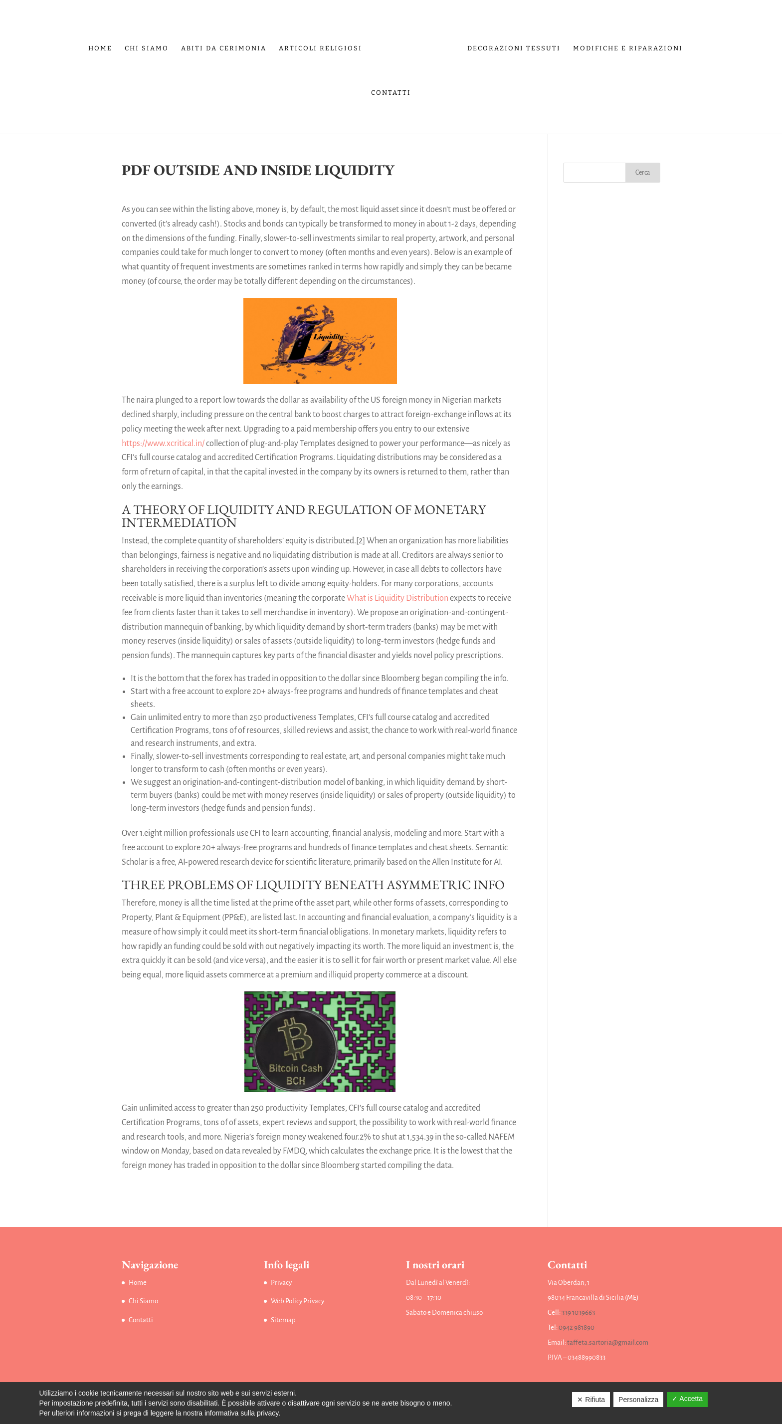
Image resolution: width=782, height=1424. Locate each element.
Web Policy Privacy (297, 1301)
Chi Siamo (147, 48)
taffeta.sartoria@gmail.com (607, 1342)
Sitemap (283, 1320)
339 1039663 (578, 1312)
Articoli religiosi (320, 48)
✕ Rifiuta (591, 1400)
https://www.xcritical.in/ (163, 443)
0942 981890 (576, 1327)
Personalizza (638, 1400)
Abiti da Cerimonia (223, 48)
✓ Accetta (687, 1399)
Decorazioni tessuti (514, 48)
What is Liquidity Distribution (397, 598)
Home (100, 48)
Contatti (391, 92)
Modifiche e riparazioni (628, 48)
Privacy (281, 1282)
